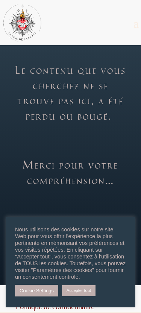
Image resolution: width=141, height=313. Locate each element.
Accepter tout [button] (79, 290)
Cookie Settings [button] (37, 290)
